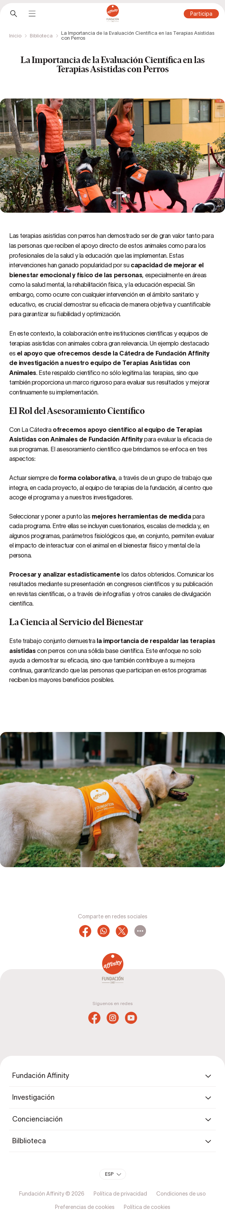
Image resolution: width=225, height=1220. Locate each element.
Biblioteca (41, 35)
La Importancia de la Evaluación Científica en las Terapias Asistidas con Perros (137, 35)
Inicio (15, 35)
